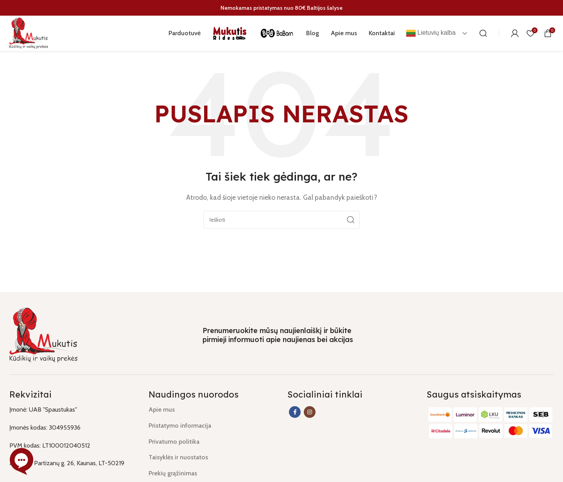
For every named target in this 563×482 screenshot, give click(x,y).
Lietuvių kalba (430, 33)
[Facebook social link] (295, 412)
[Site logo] (28, 32)
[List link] (212, 410)
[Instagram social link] (310, 412)
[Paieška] (483, 33)
